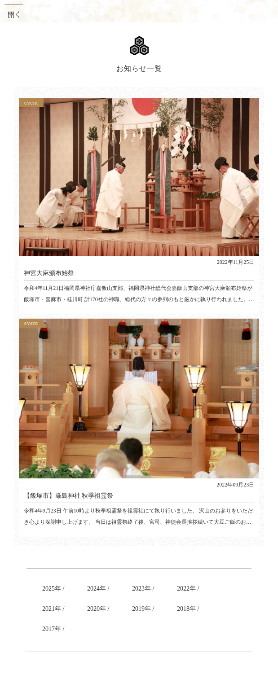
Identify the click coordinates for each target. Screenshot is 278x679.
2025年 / (53, 588)
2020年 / (98, 608)
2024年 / (98, 588)
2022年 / (188, 588)
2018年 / (188, 608)
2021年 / (53, 608)
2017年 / (53, 629)
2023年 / (143, 588)
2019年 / (143, 608)
